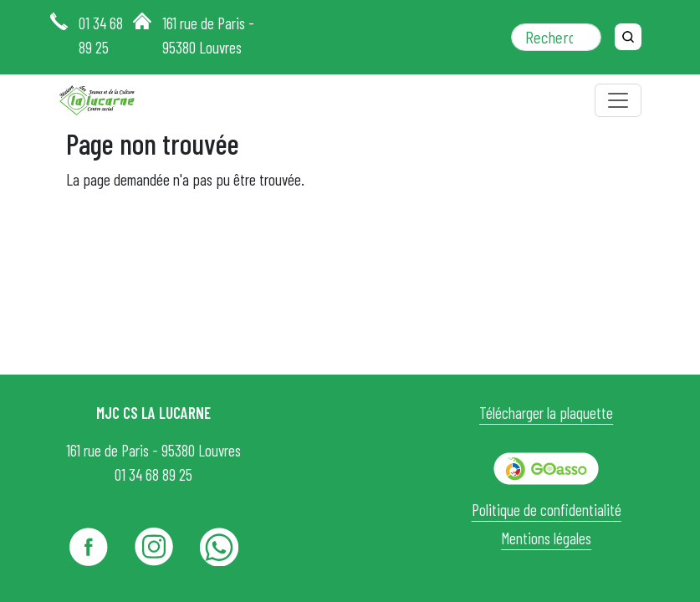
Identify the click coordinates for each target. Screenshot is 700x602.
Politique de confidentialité (546, 509)
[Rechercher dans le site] (556, 37)
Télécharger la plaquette (546, 412)
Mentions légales (546, 538)
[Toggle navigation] (618, 100)
